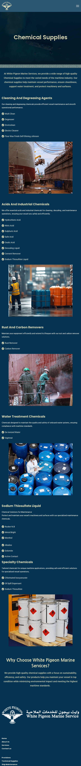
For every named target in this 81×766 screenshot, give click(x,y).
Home (4, 738)
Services (5, 745)
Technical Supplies (10, 761)
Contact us (6, 748)
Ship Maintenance (9, 764)
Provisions (6, 757)
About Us (5, 742)
